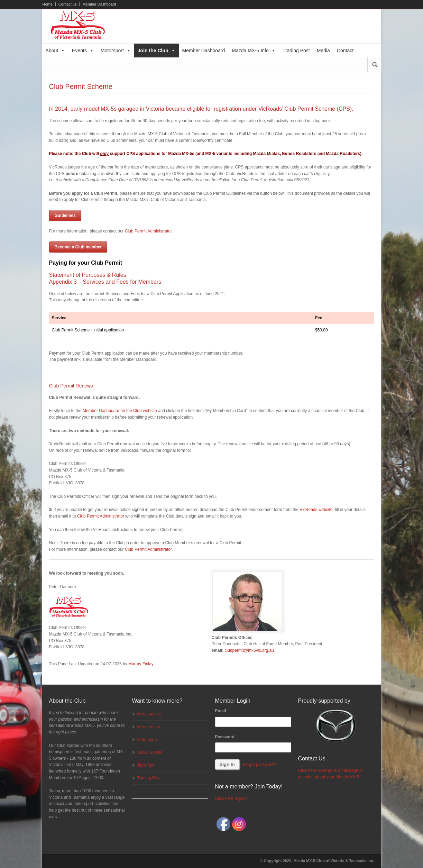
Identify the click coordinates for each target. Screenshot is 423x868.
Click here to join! (231, 798)
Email (220, 711)
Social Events (150, 752)
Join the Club (156, 50)
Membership (148, 726)
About (55, 50)
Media (323, 50)
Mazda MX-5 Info (254, 50)
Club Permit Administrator (148, 231)
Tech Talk (146, 765)
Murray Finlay (141, 663)
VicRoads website (316, 509)
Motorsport (116, 50)
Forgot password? (259, 764)
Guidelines (65, 215)
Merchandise (149, 714)
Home (48, 4)
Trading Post (296, 50)
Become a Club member (78, 247)
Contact (345, 50)
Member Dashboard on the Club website (120, 410)
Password (225, 736)
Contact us (67, 4)
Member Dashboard (99, 4)
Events (83, 50)
